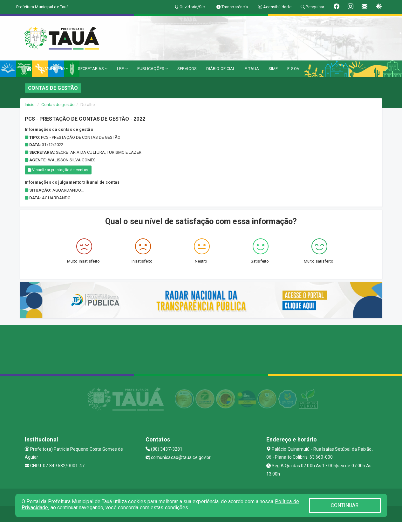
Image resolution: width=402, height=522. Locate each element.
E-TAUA (252, 68)
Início (30, 104)
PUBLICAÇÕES (152, 68)
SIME (273, 68)
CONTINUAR (345, 505)
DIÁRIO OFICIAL (220, 68)
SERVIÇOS (187, 68)
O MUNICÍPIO (54, 68)
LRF (122, 68)
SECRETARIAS (92, 68)
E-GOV (293, 68)
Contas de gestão (58, 104)
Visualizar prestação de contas (58, 170)
